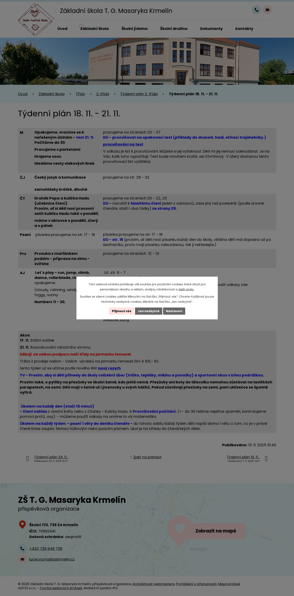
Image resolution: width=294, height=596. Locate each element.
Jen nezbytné (148, 311)
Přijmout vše (121, 311)
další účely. (186, 289)
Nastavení (174, 311)
